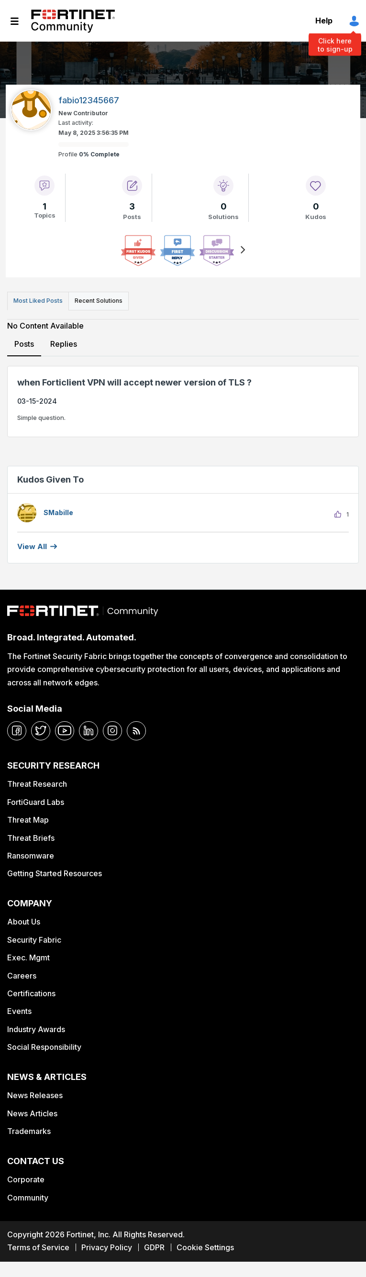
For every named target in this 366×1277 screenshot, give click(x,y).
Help (324, 20)
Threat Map (28, 820)
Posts (24, 344)
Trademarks (29, 1131)
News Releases (35, 1095)
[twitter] (40, 730)
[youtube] (64, 730)
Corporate (25, 1179)
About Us (23, 921)
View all (32, 546)
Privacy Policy (106, 1247)
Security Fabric (34, 940)
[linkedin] (88, 730)
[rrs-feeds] (136, 730)
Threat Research (37, 784)
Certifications (31, 993)
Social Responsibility (44, 1047)
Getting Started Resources (54, 873)
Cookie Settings (205, 1247)
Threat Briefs (31, 838)
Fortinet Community (73, 21)
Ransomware (30, 855)
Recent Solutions (98, 300)
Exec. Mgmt (28, 957)
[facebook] (16, 730)
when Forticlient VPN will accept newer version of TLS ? (134, 382)
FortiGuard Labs (35, 802)
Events (19, 1011)
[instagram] (112, 730)
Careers (21, 975)
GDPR (154, 1247)
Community (27, 1197)
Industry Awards (36, 1029)
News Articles (32, 1113)
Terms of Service (38, 1247)
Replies (63, 344)
